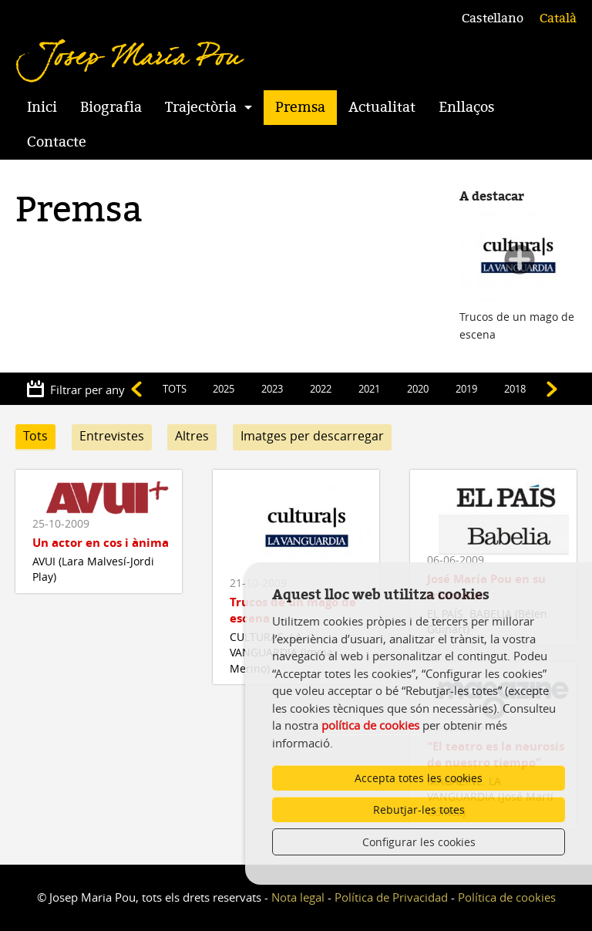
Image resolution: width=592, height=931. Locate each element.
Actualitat (381, 107)
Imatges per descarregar (312, 435)
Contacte (56, 141)
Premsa (300, 107)
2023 (272, 389)
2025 (223, 389)
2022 (320, 389)
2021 (369, 389)
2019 (466, 389)
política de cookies (370, 725)
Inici (42, 107)
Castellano (492, 18)
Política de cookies (507, 897)
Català (558, 18)
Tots (35, 435)
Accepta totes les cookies (419, 778)
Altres (192, 435)
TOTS (175, 389)
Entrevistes (111, 435)
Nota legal (298, 897)
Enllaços (466, 107)
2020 (418, 389)
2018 (515, 389)
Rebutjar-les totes (419, 809)
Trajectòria (201, 107)
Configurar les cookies (419, 842)
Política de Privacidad (391, 897)
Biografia (111, 107)
